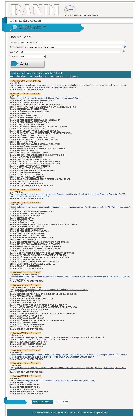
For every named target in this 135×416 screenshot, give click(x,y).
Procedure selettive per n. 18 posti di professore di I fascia (52, 290)
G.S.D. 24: (14, 52)
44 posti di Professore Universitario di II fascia (48, 98)
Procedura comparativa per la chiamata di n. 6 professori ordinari (55, 380)
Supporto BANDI (101, 412)
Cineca (59, 412)
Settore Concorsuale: (19, 47)
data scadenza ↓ (57, 76)
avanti (65, 402)
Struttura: (33, 42)
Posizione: (14, 56)
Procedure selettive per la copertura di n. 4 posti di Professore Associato (59, 337)
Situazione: (15, 42)
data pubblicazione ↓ (39, 76)
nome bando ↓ (72, 76)
